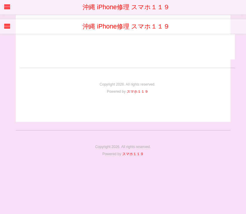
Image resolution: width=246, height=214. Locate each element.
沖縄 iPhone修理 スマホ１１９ (122, 7)
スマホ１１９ (137, 91)
